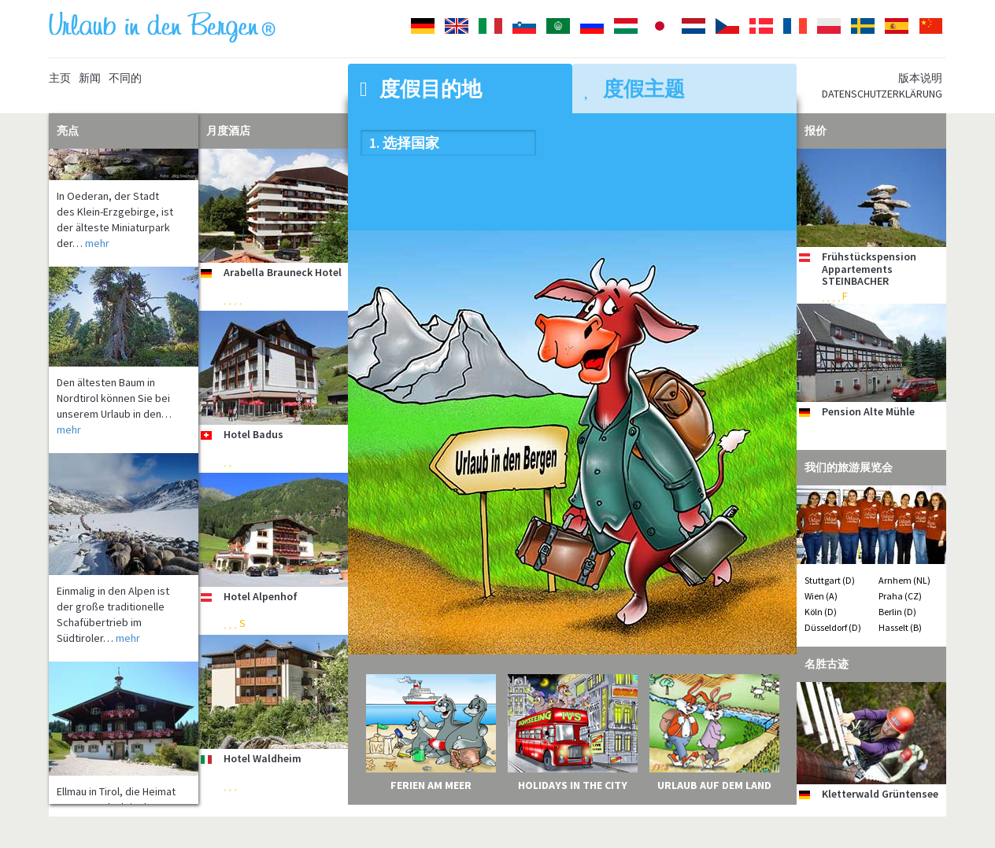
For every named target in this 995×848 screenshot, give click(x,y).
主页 (60, 78)
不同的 (125, 78)
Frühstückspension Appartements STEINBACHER (869, 268)
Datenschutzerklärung (882, 94)
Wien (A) (821, 596)
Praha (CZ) (900, 596)
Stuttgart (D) (830, 580)
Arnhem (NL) (904, 580)
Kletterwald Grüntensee (880, 794)
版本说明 (920, 78)
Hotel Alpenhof (261, 596)
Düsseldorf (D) (833, 627)
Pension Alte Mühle (868, 411)
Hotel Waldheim (262, 758)
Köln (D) (821, 612)
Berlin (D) (897, 612)
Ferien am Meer (431, 785)
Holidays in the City (572, 785)
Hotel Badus (253, 434)
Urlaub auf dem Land (714, 785)
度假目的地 (421, 88)
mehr (97, 248)
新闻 (90, 78)
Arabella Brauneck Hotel (283, 272)
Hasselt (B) (900, 627)
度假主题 (634, 88)
